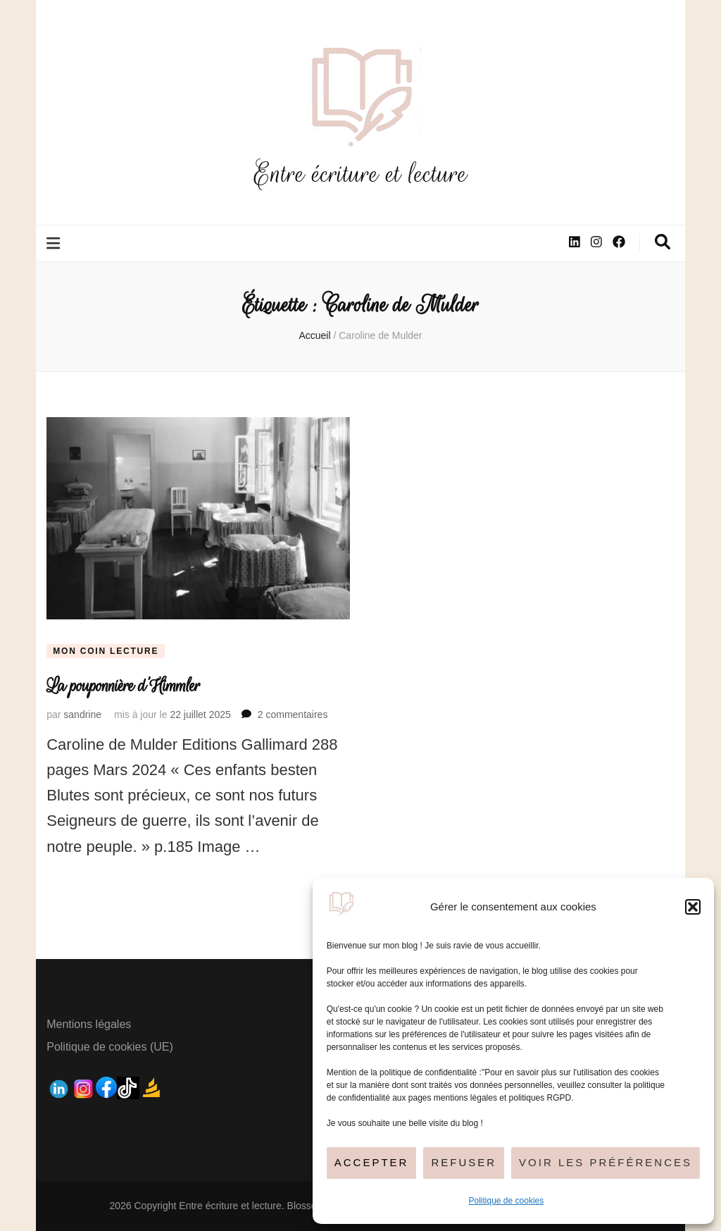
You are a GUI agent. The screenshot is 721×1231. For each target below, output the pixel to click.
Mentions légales (88, 1024)
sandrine (82, 714)
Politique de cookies (506, 1201)
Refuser (463, 1162)
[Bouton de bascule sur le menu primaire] (54, 243)
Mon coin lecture (105, 651)
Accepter (371, 1162)
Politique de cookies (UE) (109, 1047)
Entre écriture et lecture (360, 173)
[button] (693, 907)
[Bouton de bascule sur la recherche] (662, 242)
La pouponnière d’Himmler (123, 686)
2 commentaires (293, 714)
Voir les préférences (605, 1162)
